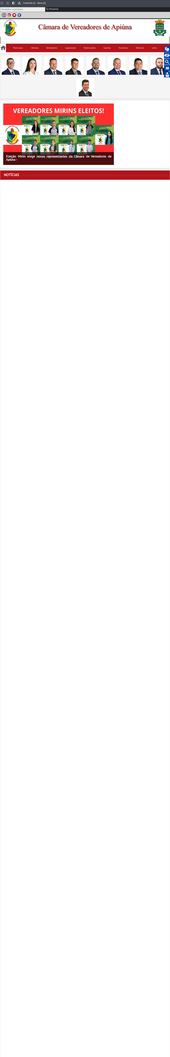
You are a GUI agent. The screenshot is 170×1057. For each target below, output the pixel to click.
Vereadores (51, 47)
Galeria (107, 47)
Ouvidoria (123, 47)
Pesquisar (52, 9)
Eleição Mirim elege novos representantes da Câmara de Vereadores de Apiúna (58, 158)
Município (18, 47)
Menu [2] (41, 3)
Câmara (34, 47)
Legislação (70, 47)
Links (154, 47)
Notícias (140, 47)
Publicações (90, 47)
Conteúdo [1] (29, 3)
